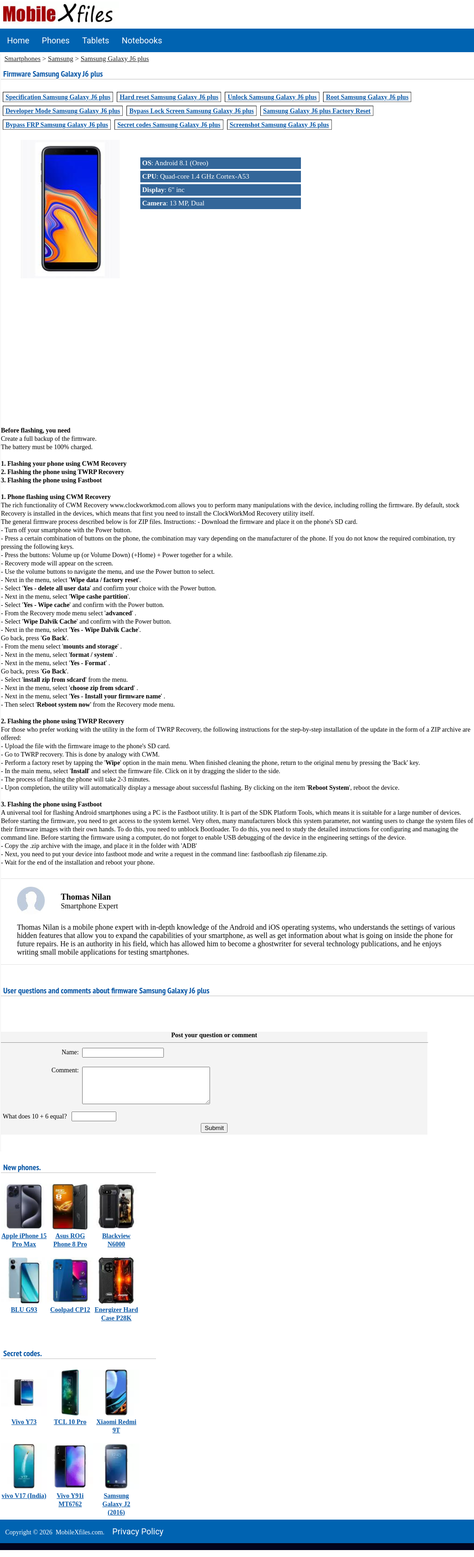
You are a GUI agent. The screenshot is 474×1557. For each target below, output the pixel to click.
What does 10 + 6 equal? (36, 1123)
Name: (64, 1052)
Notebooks (142, 40)
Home (18, 40)
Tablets (95, 40)
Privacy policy (137, 1538)
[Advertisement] (237, 344)
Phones (56, 40)
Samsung (60, 58)
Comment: (59, 1070)
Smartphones (23, 58)
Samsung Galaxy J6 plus (115, 58)
